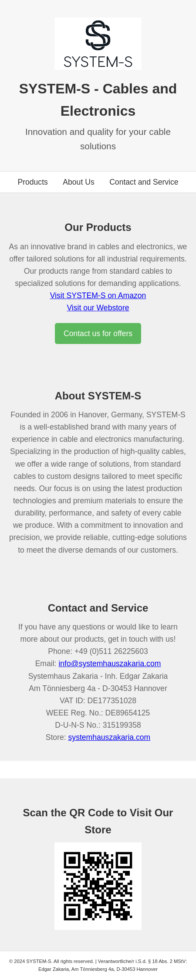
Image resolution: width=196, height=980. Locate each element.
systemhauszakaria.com (109, 737)
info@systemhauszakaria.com (109, 663)
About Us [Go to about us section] (78, 182)
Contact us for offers (98, 333)
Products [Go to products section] (32, 182)
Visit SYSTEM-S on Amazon (98, 295)
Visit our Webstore (98, 307)
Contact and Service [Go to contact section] (143, 182)
